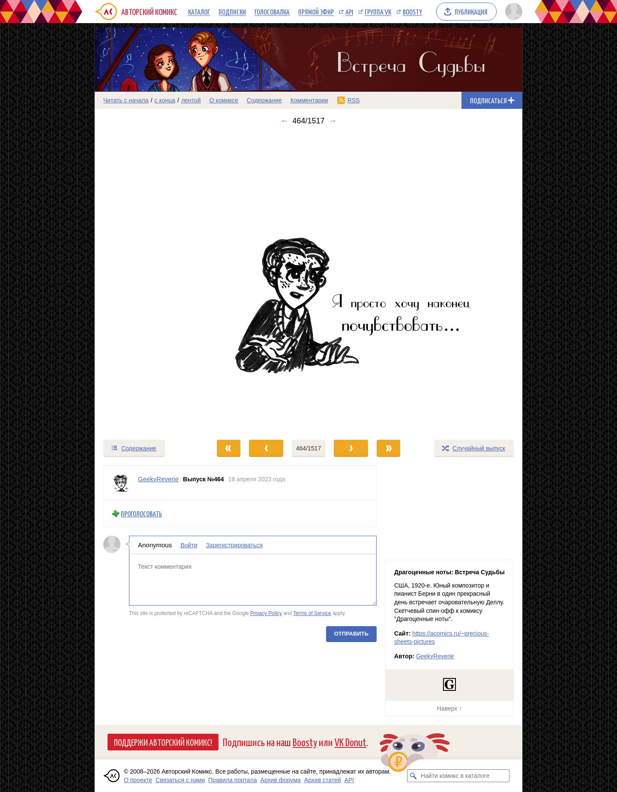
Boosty (412, 11)
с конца (165, 100)
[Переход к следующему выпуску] (308, 282)
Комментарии (309, 100)
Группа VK (378, 11)
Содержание (264, 100)
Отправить (351, 633)
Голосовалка (272, 11)
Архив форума (281, 780)
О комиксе (223, 100)
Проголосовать (141, 513)
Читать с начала (126, 100)
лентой (191, 100)
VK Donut (350, 741)
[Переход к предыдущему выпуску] (148, 282)
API (349, 11)
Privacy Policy (266, 613)
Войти (188, 544)
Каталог (199, 11)
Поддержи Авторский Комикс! (163, 741)
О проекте (138, 780)
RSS (353, 100)
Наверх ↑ (449, 708)
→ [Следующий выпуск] (333, 121)
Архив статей (322, 780)
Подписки (232, 11)
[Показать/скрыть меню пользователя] (512, 11)
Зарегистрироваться (234, 544)
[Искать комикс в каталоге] (413, 776)
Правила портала (232, 780)
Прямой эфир (316, 11)
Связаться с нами (180, 780)
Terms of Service (312, 613)
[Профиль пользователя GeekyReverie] (120, 483)
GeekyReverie (435, 656)
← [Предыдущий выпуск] (284, 121)
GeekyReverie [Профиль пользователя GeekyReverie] (158, 479)
